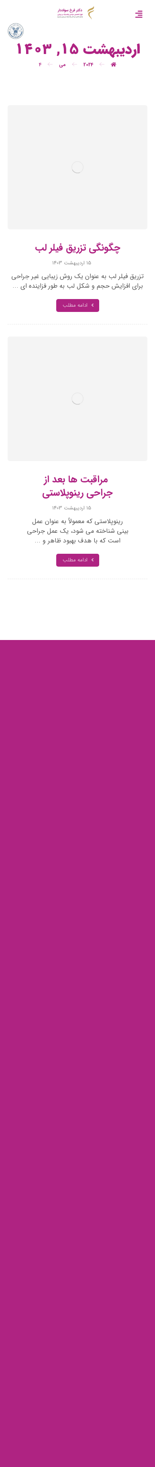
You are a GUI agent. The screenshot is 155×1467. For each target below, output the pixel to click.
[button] (139, 14)
